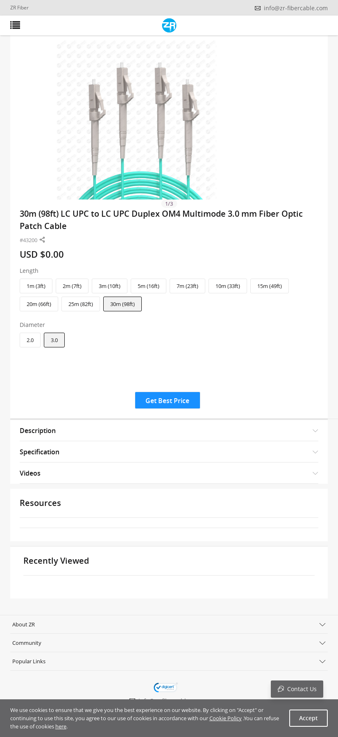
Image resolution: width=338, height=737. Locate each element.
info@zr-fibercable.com (296, 8)
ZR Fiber (19, 7)
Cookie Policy (225, 718)
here (60, 726)
